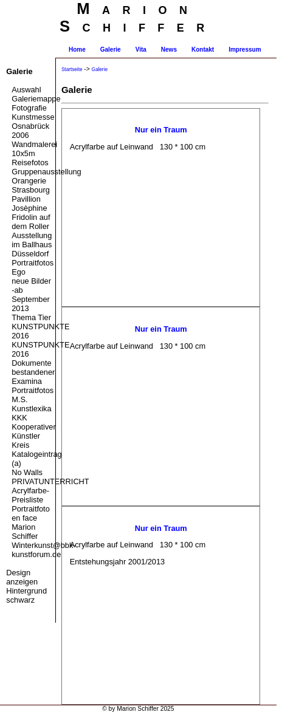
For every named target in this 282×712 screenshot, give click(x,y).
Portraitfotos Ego (32, 267)
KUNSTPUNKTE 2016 (33, 331)
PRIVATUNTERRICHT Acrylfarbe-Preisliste (33, 490)
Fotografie (29, 107)
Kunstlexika (31, 408)
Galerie (110, 49)
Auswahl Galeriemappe (33, 94)
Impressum (245, 49)
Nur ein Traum (161, 129)
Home (77, 49)
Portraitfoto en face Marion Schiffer (31, 522)
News (169, 49)
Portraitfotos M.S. (32, 395)
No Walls (27, 472)
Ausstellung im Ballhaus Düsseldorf (32, 244)
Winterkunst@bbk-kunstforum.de (33, 550)
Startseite (72, 69)
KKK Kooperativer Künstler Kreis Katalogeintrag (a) (33, 440)
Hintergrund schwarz (26, 595)
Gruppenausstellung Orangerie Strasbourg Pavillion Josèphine (33, 190)
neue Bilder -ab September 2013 (31, 294)
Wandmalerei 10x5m (33, 149)
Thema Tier (31, 317)
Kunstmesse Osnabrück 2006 (33, 126)
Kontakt (202, 49)
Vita (141, 49)
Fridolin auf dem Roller (31, 222)
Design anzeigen (22, 577)
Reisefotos (30, 162)
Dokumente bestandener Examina (33, 372)
